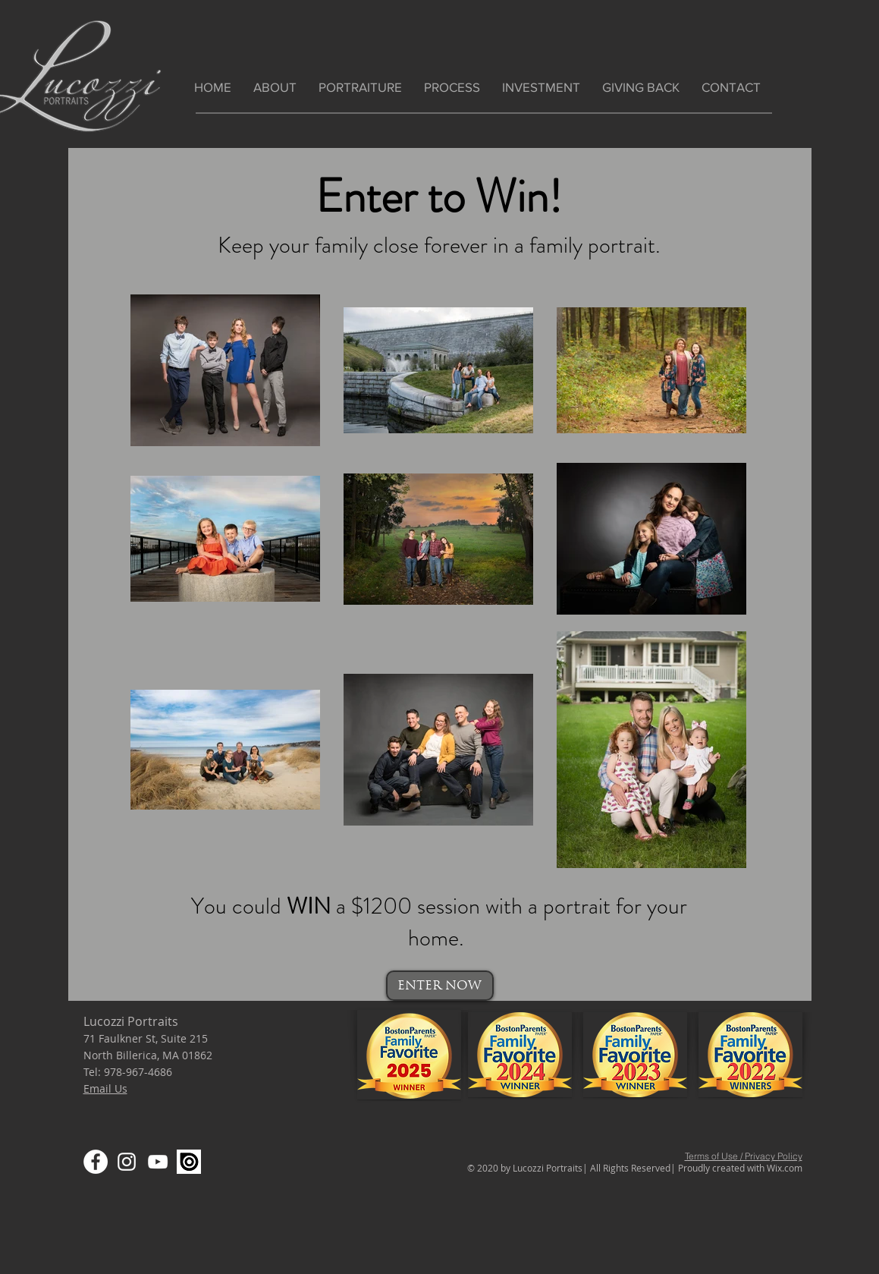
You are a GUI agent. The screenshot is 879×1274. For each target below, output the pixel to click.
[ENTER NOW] (440, 985)
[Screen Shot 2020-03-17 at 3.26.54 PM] (189, 1162)
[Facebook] (95, 1162)
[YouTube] (158, 1162)
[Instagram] (127, 1162)
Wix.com (784, 1168)
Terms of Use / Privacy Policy (743, 1156)
